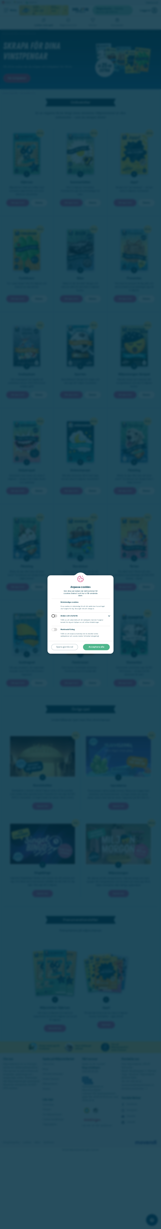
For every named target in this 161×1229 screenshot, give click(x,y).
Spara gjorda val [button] (64, 647)
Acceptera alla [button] (96, 647)
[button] (109, 616)
